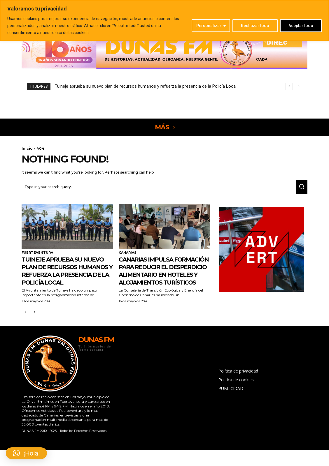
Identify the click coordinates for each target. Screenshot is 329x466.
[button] (26, 453)
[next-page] (34, 328)
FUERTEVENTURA (37, 253)
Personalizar (208, 25)
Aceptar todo (300, 25)
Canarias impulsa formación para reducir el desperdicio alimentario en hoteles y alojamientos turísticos (163, 278)
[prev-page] (25, 328)
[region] (164, 20)
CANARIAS (127, 253)
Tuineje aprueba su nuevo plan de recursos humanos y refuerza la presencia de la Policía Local (146, 86)
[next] (298, 86)
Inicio (27, 148)
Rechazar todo (255, 25)
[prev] (289, 86)
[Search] (299, 188)
